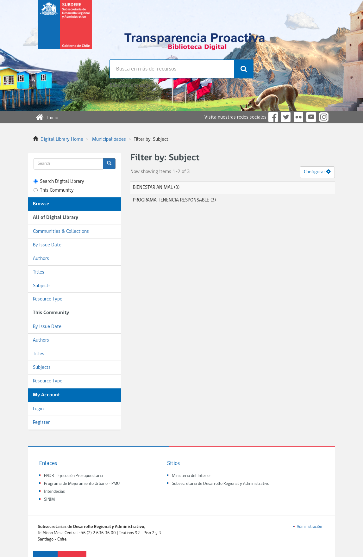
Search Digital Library (59, 181)
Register (41, 422)
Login (38, 409)
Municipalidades (109, 139)
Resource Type (47, 299)
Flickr (298, 117)
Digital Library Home (62, 139)
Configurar (317, 172)
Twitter (286, 117)
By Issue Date (47, 245)
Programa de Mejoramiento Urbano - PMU (82, 483)
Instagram (324, 117)
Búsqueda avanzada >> (133, 85)
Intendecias (54, 491)
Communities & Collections (61, 231)
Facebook (273, 117)
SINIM (49, 499)
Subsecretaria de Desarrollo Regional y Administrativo (220, 483)
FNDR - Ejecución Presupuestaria (73, 475)
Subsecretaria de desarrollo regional (65, 29)
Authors (41, 258)
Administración (309, 527)
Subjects (42, 285)
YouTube (311, 117)
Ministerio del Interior (191, 475)
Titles (38, 272)
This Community (54, 190)
